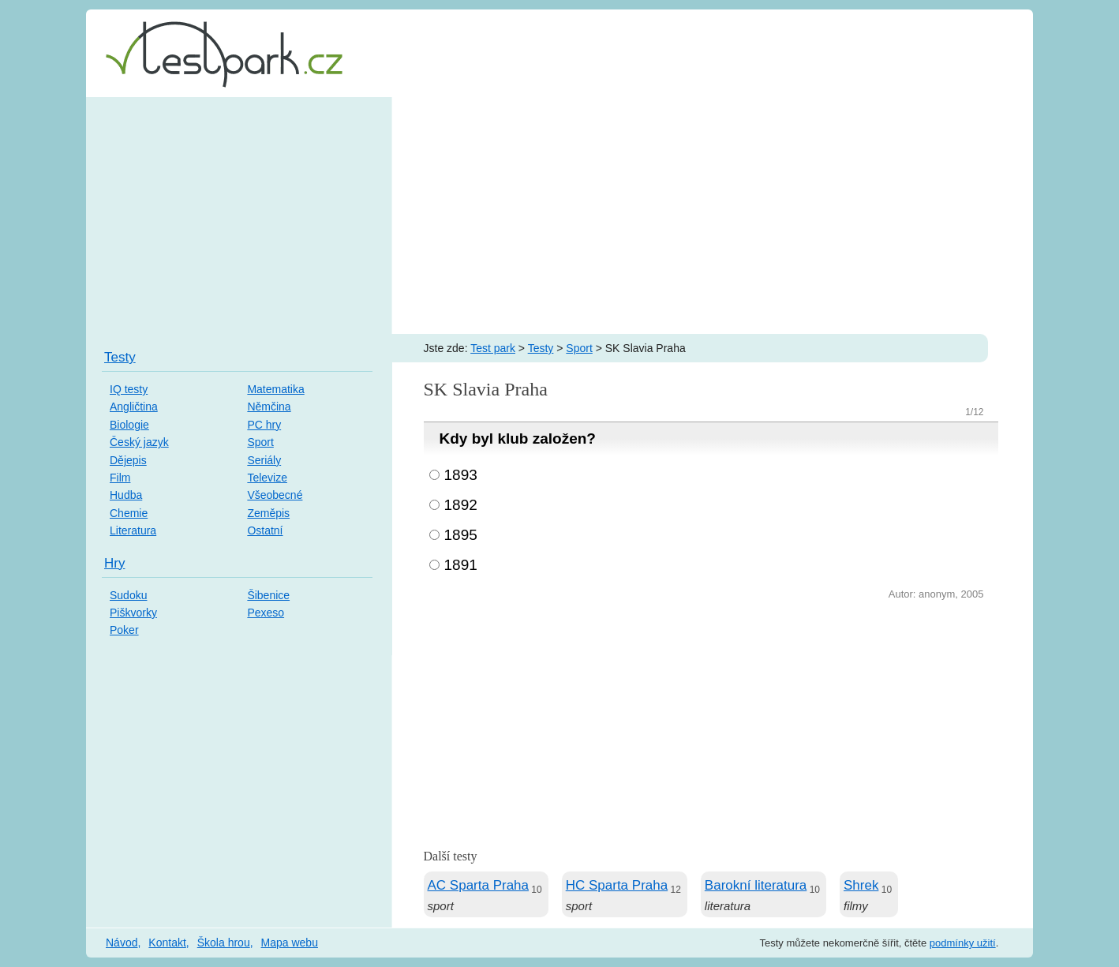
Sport (579, 348)
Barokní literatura (756, 885)
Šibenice (268, 595)
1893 (460, 475)
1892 (460, 505)
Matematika (275, 389)
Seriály (264, 460)
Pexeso (265, 612)
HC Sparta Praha (617, 885)
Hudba (126, 495)
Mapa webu (289, 942)
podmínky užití (963, 943)
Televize (267, 477)
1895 (460, 535)
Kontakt (166, 942)
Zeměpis (268, 513)
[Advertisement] (559, 215)
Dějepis (128, 460)
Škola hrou (223, 942)
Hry (114, 563)
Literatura (133, 530)
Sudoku (128, 595)
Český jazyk (139, 442)
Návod (121, 942)
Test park (492, 348)
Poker (124, 630)
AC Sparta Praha (479, 885)
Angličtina (134, 406)
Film (120, 477)
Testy (541, 348)
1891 (460, 565)
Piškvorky (133, 612)
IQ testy (129, 389)
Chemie (129, 513)
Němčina (268, 406)
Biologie (129, 424)
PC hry (264, 424)
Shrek (861, 885)
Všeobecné (274, 495)
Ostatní (265, 530)
